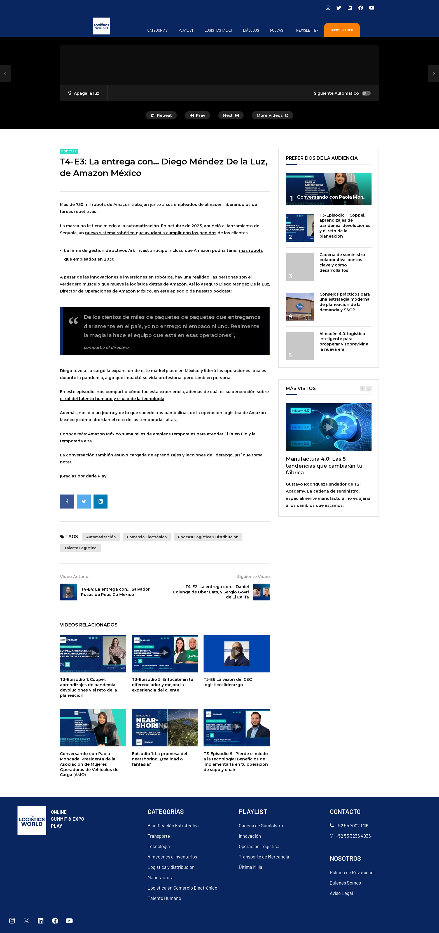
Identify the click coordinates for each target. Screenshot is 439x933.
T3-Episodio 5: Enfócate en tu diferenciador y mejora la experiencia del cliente (162, 685)
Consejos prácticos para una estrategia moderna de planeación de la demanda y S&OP (344, 302)
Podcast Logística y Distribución (208, 537)
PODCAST (277, 30)
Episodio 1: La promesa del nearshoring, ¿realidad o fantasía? (159, 759)
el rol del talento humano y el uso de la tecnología (112, 398)
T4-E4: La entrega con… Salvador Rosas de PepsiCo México (115, 592)
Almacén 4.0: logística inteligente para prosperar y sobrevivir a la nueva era (343, 341)
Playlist (186, 30)
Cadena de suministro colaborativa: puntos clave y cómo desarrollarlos (342, 262)
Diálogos (251, 30)
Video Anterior (75, 576)
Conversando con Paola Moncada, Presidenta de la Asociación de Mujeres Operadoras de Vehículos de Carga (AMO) (89, 764)
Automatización (101, 537)
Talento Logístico (80, 548)
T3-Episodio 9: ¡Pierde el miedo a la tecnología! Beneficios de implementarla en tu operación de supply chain (236, 761)
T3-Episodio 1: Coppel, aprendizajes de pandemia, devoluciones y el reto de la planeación (88, 687)
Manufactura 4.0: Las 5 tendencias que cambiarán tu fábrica (324, 466)
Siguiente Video (253, 576)
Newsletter (307, 30)
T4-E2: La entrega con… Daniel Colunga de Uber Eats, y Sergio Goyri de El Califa (211, 592)
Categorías (157, 30)
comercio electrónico (147, 537)
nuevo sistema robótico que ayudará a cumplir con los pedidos (150, 232)
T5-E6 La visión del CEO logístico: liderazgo (228, 682)
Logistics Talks (218, 30)
